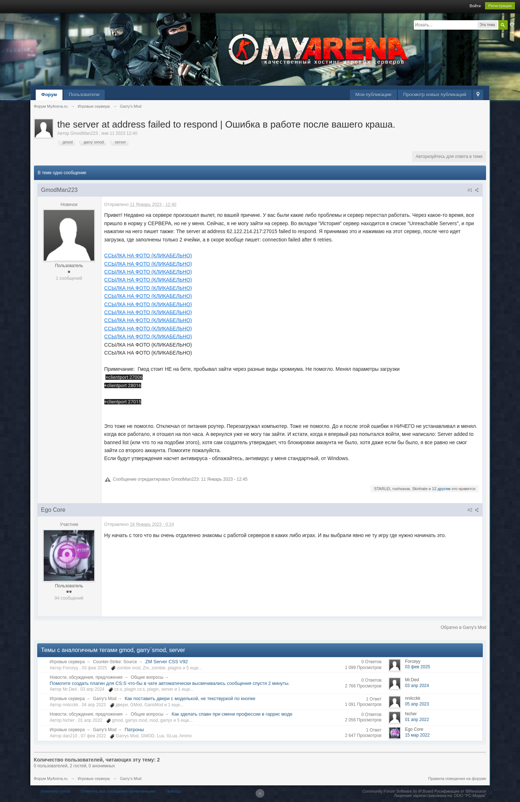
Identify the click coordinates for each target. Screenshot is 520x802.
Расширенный (512, 24)
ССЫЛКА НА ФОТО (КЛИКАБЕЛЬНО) (148, 255)
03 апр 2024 (417, 685)
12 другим (441, 488)
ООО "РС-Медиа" (470, 795)
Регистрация (499, 6)
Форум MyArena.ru (51, 778)
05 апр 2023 (417, 704)
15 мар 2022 (417, 735)
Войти (475, 6)
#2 (473, 509)
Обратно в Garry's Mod (463, 627)
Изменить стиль (55, 791)
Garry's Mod (104, 698)
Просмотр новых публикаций (434, 94)
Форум (49, 94)
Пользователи (84, 94)
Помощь (174, 791)
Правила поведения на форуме (457, 778)
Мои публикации (373, 94)
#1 (473, 190)
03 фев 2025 (417, 666)
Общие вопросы (147, 677)
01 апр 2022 (417, 719)
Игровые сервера (67, 661)
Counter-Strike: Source (115, 661)
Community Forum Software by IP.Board (398, 791)
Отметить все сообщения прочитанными (118, 791)
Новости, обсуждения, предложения (86, 677)
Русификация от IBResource (459, 791)
